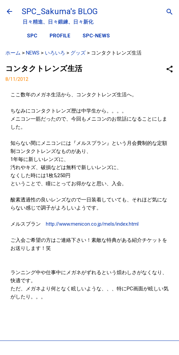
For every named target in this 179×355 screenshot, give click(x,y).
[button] (170, 69)
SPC (32, 36)
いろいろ (55, 53)
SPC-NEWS (96, 36)
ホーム (13, 53)
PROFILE (60, 36)
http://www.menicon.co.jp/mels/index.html (92, 224)
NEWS (32, 53)
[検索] (170, 12)
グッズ (78, 53)
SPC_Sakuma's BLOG (60, 11)
